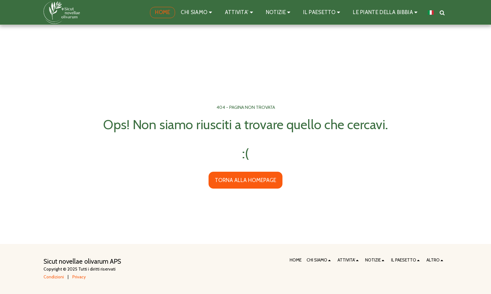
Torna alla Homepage (245, 180)
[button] (197, 12)
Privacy (79, 276)
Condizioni (54, 276)
